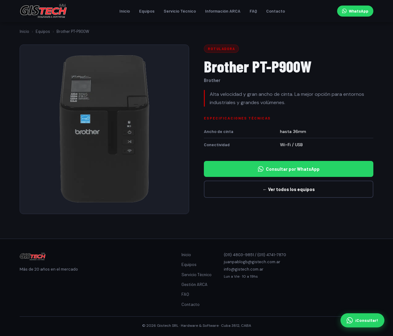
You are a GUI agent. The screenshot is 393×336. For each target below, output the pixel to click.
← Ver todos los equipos (289, 189)
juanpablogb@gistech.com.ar (252, 261)
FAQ (253, 11)
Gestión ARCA (194, 284)
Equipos (146, 11)
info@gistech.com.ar (243, 269)
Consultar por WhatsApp (289, 169)
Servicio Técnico (180, 11)
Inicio (124, 11)
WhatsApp (355, 11)
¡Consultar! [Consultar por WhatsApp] (362, 320)
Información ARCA (222, 11)
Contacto (275, 11)
